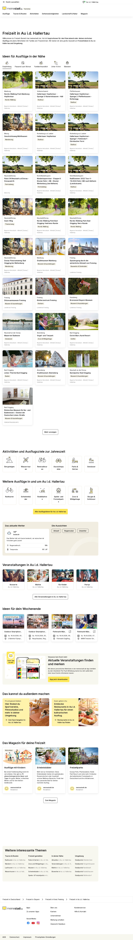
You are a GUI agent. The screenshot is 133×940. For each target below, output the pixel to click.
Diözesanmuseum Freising (15, 300)
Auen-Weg (8, 221)
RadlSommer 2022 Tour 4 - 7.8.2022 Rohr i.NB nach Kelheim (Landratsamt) (83, 181)
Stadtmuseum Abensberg (47, 373)
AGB (4, 937)
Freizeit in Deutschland (11, 899)
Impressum (27, 937)
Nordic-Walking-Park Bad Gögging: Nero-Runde (80, 222)
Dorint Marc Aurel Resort (80, 336)
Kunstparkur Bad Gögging (80, 373)
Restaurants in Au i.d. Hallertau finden (64, 721)
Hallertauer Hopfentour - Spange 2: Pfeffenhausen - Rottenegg (81, 96)
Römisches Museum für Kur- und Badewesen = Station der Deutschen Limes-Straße (17, 412)
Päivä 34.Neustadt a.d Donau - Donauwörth (16, 179)
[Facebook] (28, 923)
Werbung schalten (57, 920)
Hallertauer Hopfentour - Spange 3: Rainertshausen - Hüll (50, 95)
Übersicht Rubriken (57, 924)
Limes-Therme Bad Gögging (15, 373)
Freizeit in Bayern (31, 899)
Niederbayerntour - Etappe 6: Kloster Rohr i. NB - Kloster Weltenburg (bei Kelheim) (49, 181)
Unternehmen (55, 916)
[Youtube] (33, 923)
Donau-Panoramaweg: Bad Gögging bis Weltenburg (15, 262)
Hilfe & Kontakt (80, 912)
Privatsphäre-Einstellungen (45, 937)
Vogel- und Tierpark (45, 336)
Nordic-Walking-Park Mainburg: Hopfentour (17, 95)
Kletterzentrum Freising (46, 300)
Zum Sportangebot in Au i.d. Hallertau (15, 721)
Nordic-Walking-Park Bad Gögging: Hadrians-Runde (47, 222)
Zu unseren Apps (32, 912)
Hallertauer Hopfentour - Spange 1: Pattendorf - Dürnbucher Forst (80, 138)
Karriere (53, 912)
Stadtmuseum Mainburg (46, 261)
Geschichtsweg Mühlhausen (15, 136)
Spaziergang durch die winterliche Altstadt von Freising (83, 262)
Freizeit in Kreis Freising (52, 899)
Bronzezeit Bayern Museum (81, 300)
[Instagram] (38, 923)
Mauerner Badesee (12, 336)
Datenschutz (14, 937)
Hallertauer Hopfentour (46, 136)
